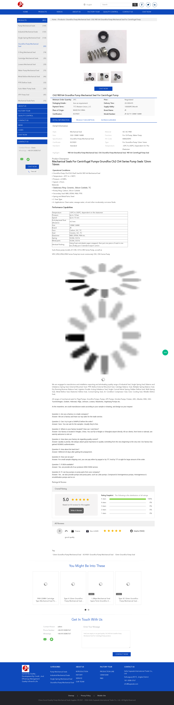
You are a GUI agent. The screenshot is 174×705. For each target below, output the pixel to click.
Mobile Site (101, 696)
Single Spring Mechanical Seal (32, 38)
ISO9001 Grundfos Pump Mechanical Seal (98, 555)
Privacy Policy (86, 696)
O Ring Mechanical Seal (32, 52)
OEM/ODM (104, 675)
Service (79, 678)
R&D (101, 678)
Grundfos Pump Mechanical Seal (32, 45)
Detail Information (61, 120)
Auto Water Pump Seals (32, 89)
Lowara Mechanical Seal (32, 64)
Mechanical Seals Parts (32, 101)
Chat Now (146, 12)
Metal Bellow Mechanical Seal (32, 76)
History (79, 675)
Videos (60, 12)
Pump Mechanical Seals (32, 26)
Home (25, 12)
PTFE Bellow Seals (32, 82)
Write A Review (76, 510)
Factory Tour (94, 12)
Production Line (107, 671)
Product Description (85, 120)
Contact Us (128, 12)
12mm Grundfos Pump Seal (125, 555)
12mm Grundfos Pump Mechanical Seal (67, 555)
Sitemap (71, 696)
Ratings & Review (108, 120)
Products (42, 12)
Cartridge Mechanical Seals (32, 58)
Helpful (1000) (139, 531)
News (20, 125)
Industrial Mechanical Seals (32, 32)
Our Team (80, 682)
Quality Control (110, 12)
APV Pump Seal (32, 95)
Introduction (82, 671)
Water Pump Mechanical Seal (32, 70)
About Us (77, 12)
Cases (20, 130)
